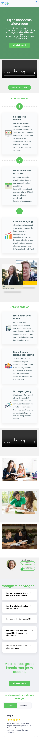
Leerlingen (24, 705)
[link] (5, 3)
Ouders (10, 705)
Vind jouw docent (19, 87)
